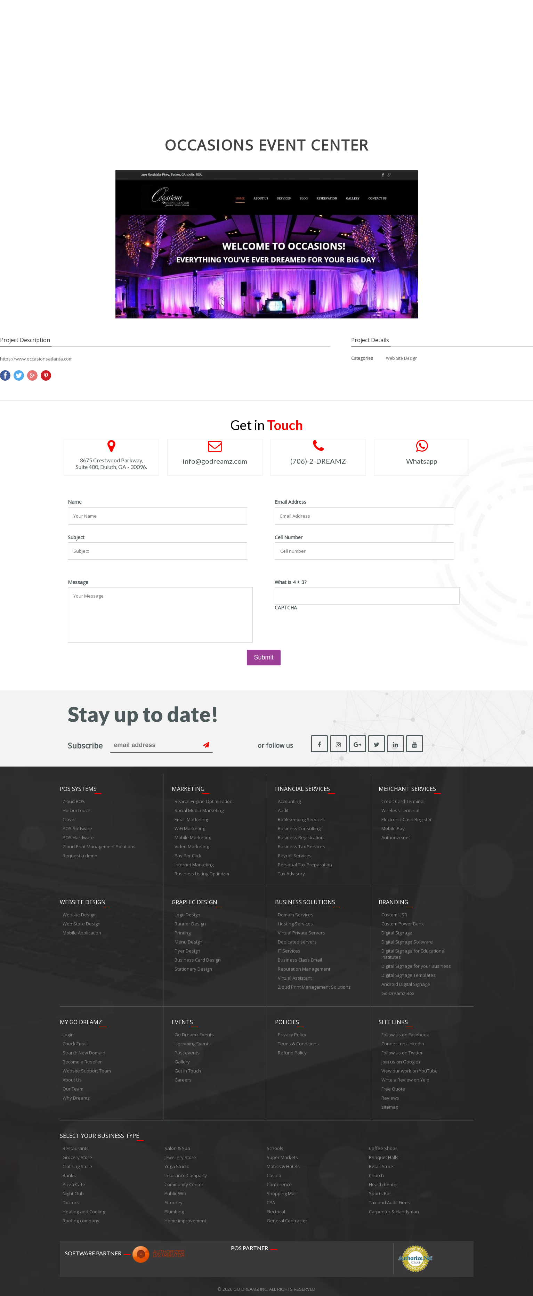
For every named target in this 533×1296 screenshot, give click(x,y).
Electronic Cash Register (406, 818)
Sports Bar (380, 1188)
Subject (76, 537)
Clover (69, 818)
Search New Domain (84, 1049)
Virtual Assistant (295, 975)
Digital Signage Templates (408, 973)
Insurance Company (185, 1170)
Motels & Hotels (283, 1161)
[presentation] (327, 626)
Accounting (289, 800)
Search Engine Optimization (204, 800)
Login (68, 1031)
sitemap (389, 1103)
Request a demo (80, 854)
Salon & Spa (177, 1143)
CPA (271, 1197)
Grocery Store (77, 1152)
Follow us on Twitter (402, 1049)
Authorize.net (395, 836)
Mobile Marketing (193, 836)
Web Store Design (81, 921)
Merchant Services (407, 787)
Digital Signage (396, 930)
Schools (275, 1143)
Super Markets (282, 1152)
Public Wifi (175, 1188)
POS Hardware (78, 836)
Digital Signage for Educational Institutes (413, 951)
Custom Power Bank (402, 921)
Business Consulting (299, 827)
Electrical (276, 1206)
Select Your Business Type (99, 1130)
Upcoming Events (193, 1040)
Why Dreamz (76, 1094)
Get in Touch (188, 1067)
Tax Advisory (291, 872)
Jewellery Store (180, 1152)
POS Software (77, 827)
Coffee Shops (383, 1143)
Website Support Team (87, 1067)
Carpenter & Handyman (394, 1206)
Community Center (183, 1179)
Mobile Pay (393, 827)
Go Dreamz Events (194, 1031)
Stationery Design (193, 966)
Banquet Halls (383, 1152)
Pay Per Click (188, 854)
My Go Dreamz (81, 1018)
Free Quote (393, 1085)
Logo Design (187, 912)
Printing (183, 930)
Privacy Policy (292, 1031)
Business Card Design (198, 957)
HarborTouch (76, 809)
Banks (69, 1170)
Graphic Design (194, 900)
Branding (393, 900)
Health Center (383, 1179)
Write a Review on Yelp (405, 1076)
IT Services (289, 948)
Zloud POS (74, 800)
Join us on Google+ (401, 1058)
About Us (72, 1076)
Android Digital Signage (405, 982)
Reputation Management (304, 966)
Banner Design (190, 921)
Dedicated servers (297, 939)
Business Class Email (300, 957)
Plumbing (174, 1206)
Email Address (290, 502)
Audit (283, 809)
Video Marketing (192, 845)
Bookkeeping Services (301, 818)
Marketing (188, 787)
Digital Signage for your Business (416, 964)
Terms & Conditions (298, 1040)
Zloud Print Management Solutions (99, 845)
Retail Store (381, 1161)
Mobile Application (82, 930)
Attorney (173, 1197)
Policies (287, 1018)
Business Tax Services (301, 845)
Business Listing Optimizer (202, 872)
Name (75, 502)
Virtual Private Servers (301, 930)
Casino (274, 1170)
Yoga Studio (176, 1161)
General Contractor (287, 1215)
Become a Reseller (82, 1058)
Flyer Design (187, 948)
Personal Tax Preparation (305, 863)
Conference (279, 1179)
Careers (183, 1076)
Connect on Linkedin (402, 1040)
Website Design (83, 900)
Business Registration (301, 836)
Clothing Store (77, 1161)
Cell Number (288, 537)
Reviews (390, 1094)
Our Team (73, 1085)
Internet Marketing (194, 863)
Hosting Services (295, 921)
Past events (187, 1049)
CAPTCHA (286, 608)
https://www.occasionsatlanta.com (36, 359)
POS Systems (78, 787)
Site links (393, 1018)
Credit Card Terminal (403, 800)
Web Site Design (402, 358)
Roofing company (81, 1215)
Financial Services (302, 787)
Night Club (73, 1188)
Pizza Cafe (74, 1179)
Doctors (71, 1197)
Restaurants (76, 1143)
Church (376, 1170)
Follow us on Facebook (405, 1031)
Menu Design (188, 939)
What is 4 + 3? (290, 582)
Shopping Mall (282, 1188)
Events (182, 1018)
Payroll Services (295, 854)
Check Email (75, 1040)
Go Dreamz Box (397, 991)
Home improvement (185, 1215)
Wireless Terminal (400, 809)
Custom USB (394, 912)
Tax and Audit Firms (389, 1197)
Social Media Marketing (199, 809)
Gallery (182, 1058)
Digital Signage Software (407, 939)
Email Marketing (191, 818)
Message (78, 582)
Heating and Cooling (84, 1206)
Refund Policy (292, 1049)
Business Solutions (305, 900)
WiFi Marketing (190, 827)
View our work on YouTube (409, 1067)
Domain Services (295, 912)
